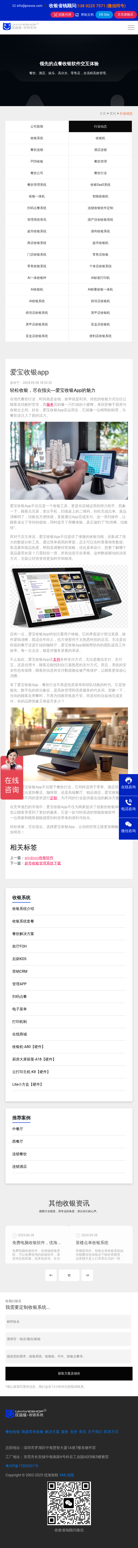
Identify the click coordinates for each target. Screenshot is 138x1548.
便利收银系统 (100, 231)
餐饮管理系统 (36, 184)
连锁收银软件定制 (100, 208)
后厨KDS (19, 959)
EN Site (104, 14)
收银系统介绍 (23, 908)
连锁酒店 (19, 1166)
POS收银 (37, 161)
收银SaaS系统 (100, 184)
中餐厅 (17, 1129)
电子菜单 (19, 1009)
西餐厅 (17, 1141)
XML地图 (66, 1475)
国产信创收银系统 (100, 219)
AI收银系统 (37, 301)
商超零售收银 (32, 1432)
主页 (103, 113)
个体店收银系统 (100, 266)
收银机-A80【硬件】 (28, 1047)
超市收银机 (100, 243)
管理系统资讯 (36, 219)
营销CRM (19, 971)
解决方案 (52, 1432)
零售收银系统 (36, 266)
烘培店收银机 (100, 301)
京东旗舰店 (125, 14)
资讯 (113, 113)
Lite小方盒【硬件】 (28, 1084)
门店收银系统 (36, 254)
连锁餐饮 (19, 1154)
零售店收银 (100, 254)
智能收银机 (100, 196)
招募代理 (62, 14)
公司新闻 (36, 126)
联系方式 (111, 1432)
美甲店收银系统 (37, 324)
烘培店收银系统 (37, 312)
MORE (69, 1275)
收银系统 (36, 138)
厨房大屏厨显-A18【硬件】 (34, 1059)
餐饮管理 (100, 161)
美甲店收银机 (100, 312)
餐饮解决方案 (23, 934)
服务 (50, 404)
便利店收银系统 (100, 336)
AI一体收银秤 (37, 278)
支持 (56, 659)
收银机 (100, 138)
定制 (53, 798)
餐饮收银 (12, 1432)
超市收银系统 (36, 231)
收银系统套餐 (23, 921)
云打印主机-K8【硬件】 (31, 1072)
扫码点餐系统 (36, 208)
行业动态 (126, 113)
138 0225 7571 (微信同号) (102, 5)
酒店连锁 (100, 150)
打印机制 (19, 1021)
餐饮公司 (36, 173)
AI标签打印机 (100, 278)
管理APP (19, 984)
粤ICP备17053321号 (21, 1466)
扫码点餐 (19, 996)
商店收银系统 (36, 243)
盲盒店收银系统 (37, 336)
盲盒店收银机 (100, 324)
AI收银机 (37, 289)
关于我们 (95, 1432)
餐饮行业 (100, 173)
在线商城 (19, 1034)
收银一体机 (37, 196)
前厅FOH (19, 946)
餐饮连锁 (36, 150)
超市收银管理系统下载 (43, 863)
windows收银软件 (39, 858)
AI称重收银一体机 (100, 289)
